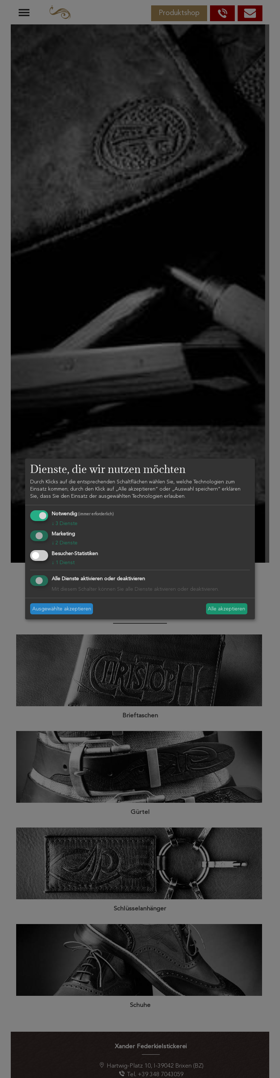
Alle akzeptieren (226, 608)
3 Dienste (65, 523)
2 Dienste (65, 542)
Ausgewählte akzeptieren (61, 608)
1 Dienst (63, 562)
